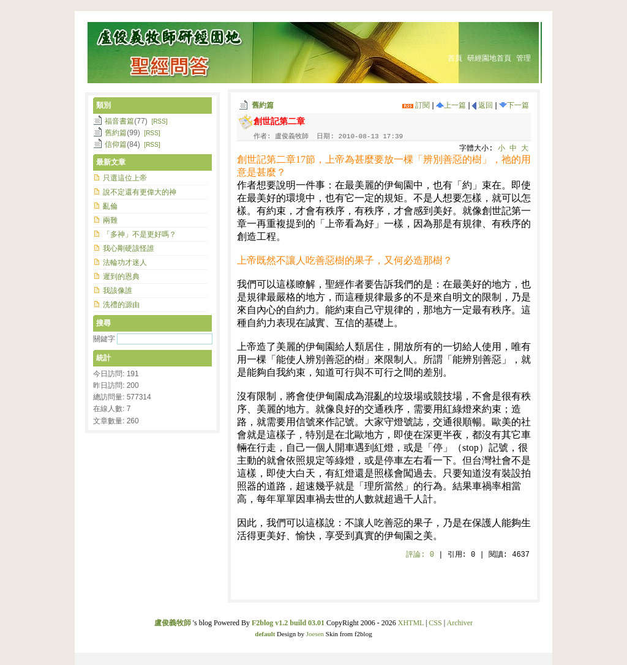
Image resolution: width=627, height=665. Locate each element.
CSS (435, 623)
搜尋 (103, 323)
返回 (482, 105)
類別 (103, 105)
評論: (420, 555)
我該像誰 (117, 290)
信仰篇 (116, 144)
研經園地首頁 (489, 58)
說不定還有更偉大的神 (139, 192)
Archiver (459, 623)
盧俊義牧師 (172, 623)
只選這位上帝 (125, 178)
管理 (523, 58)
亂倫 (110, 206)
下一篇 (514, 105)
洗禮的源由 (121, 304)
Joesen (315, 633)
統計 (103, 358)
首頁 (455, 58)
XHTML (411, 623)
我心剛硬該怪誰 (128, 248)
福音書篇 (119, 121)
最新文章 (111, 162)
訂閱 (416, 105)
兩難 (110, 220)
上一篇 (451, 105)
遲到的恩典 (121, 276)
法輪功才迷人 (125, 262)
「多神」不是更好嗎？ (139, 234)
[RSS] (159, 121)
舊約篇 (263, 105)
